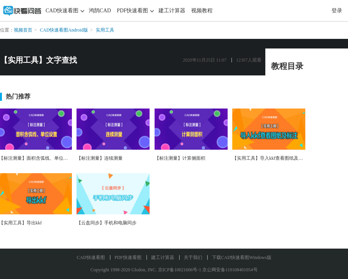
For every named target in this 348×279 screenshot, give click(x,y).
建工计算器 (171, 10)
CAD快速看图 (62, 10)
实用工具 (105, 30)
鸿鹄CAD (100, 10)
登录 (336, 10)
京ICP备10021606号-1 (179, 269)
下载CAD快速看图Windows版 (241, 257)
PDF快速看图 (132, 10)
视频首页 (23, 30)
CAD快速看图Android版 (64, 30)
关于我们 (193, 257)
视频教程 (202, 10)
